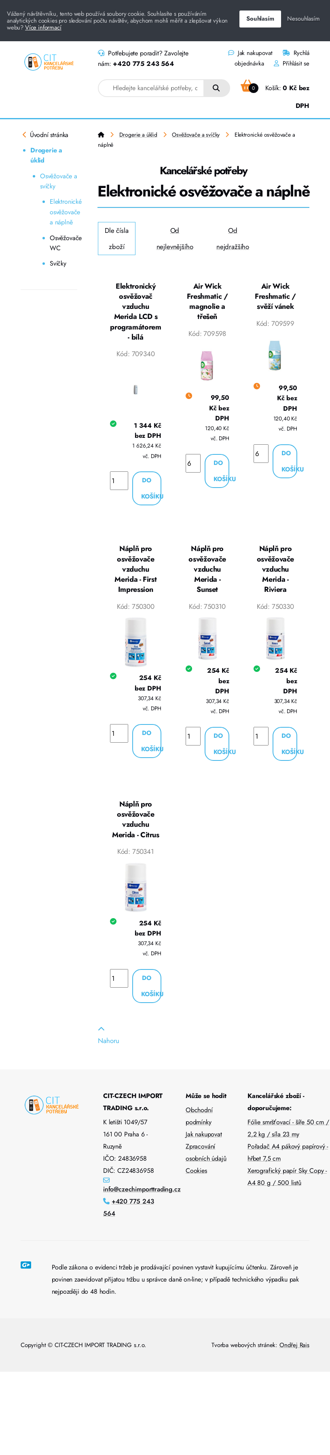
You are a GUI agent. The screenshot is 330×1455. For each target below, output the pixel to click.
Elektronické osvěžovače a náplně (63, 212)
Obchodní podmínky (199, 1119)
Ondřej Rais (294, 1348)
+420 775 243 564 (143, 63)
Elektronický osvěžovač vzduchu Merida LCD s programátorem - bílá (135, 312)
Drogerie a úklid (46, 155)
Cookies (196, 1174)
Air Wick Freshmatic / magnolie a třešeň (207, 302)
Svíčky (58, 263)
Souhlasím (260, 18)
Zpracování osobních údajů (206, 1156)
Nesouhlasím (303, 18)
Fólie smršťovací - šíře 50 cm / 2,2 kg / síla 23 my (288, 1131)
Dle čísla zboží (117, 238)
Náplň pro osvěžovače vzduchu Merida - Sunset (207, 571)
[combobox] (151, 88)
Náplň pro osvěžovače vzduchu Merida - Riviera (275, 571)
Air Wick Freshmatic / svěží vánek (275, 296)
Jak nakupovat (250, 53)
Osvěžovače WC (63, 243)
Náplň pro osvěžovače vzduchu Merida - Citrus (135, 822)
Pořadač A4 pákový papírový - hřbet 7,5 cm (288, 1156)
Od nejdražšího (232, 238)
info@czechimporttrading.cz (142, 1192)
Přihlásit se (291, 63)
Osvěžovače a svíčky (58, 181)
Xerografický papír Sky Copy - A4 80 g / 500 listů (287, 1180)
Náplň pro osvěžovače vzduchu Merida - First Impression (135, 571)
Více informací (43, 27)
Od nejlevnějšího (175, 238)
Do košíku (151, 490)
